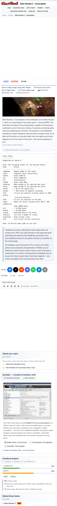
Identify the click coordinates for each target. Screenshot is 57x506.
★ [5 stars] (18, 286)
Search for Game (42, 11)
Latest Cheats (30, 8)
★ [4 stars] (15, 286)
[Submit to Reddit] (21, 269)
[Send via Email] (45, 269)
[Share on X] (15, 269)
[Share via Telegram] (39, 269)
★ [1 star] (4, 286)
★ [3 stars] (11, 286)
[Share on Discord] (27, 269)
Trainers (40, 8)
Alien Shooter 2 (10, 503)
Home (9, 8)
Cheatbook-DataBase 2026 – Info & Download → (19, 450)
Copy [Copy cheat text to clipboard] (12, 275)
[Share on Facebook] (9, 269)
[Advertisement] (28, 48)
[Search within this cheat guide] (28, 150)
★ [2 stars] (8, 286)
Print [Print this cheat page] (21, 275)
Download (32, 11)
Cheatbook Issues (18, 8)
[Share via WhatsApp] (33, 269)
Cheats (47, 8)
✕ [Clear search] (54, 150)
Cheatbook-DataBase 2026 (18, 11)
